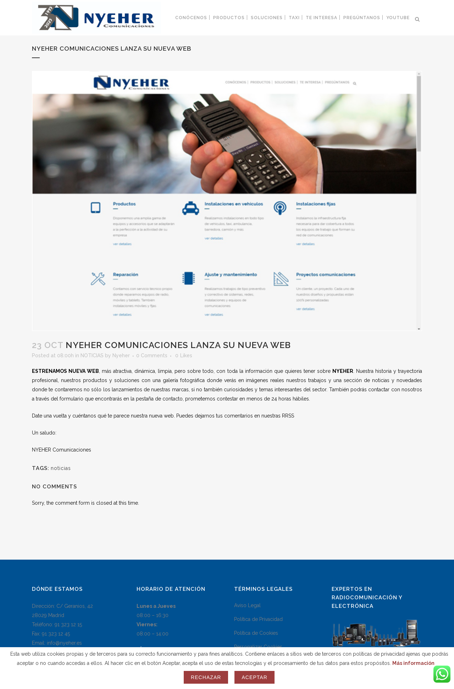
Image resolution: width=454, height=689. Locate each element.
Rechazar (206, 677)
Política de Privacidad (258, 619)
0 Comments (151, 355)
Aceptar (254, 677)
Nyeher (121, 355)
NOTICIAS (92, 355)
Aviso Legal (247, 605)
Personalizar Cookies (258, 647)
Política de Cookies (256, 633)
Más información (413, 663)
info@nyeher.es (64, 643)
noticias (61, 468)
